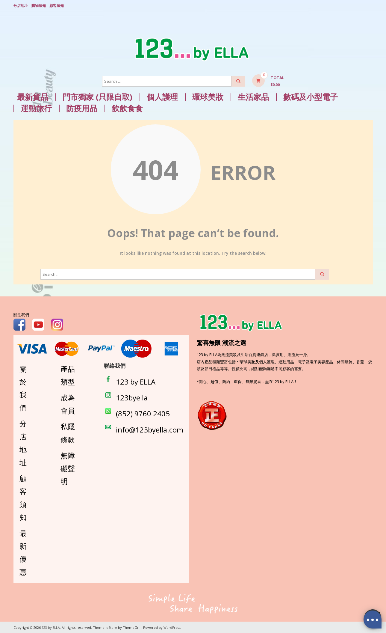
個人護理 (162, 96)
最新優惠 (23, 552)
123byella (132, 397)
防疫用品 (81, 108)
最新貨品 (32, 96)
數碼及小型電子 (310, 96)
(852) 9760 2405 (143, 413)
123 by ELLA (135, 381)
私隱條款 (67, 432)
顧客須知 (56, 5)
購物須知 (38, 5)
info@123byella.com (149, 429)
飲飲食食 (127, 108)
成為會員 (67, 403)
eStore (112, 627)
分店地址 (20, 5)
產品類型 (67, 374)
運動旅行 (36, 108)
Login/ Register (370, 5)
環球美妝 (207, 96)
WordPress (172, 627)
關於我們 (23, 387)
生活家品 (253, 96)
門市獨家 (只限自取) (97, 96)
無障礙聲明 (67, 468)
